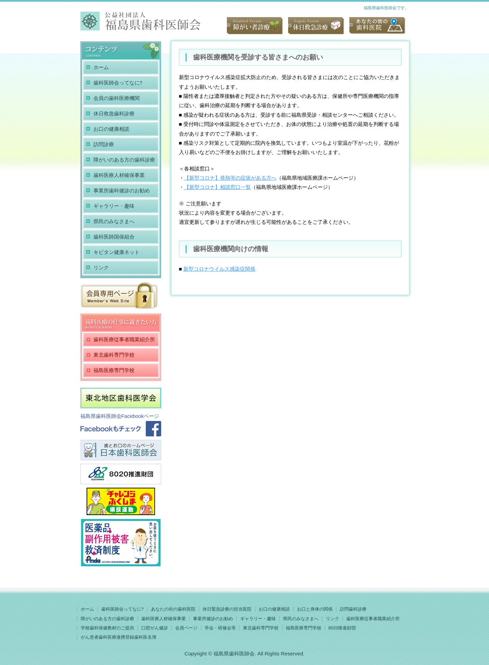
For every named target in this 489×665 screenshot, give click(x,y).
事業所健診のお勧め (213, 618)
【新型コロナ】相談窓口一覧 (217, 187)
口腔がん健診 (154, 627)
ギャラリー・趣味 (113, 206)
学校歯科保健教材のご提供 (107, 627)
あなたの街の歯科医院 (173, 609)
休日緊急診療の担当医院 (227, 609)
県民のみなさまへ (113, 221)
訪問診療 (103, 144)
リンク (101, 267)
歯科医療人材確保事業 (119, 175)
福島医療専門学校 (113, 370)
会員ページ (186, 627)
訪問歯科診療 (353, 609)
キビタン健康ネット (116, 252)
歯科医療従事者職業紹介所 (124, 339)
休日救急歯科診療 (113, 113)
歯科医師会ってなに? (117, 83)
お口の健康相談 (111, 129)
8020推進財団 (342, 627)
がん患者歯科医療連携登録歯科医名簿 (118, 637)
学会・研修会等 (220, 627)
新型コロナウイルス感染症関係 (219, 269)
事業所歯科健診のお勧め (121, 190)
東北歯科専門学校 (113, 355)
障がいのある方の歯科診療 (124, 160)
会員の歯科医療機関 (116, 98)
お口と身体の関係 (315, 609)
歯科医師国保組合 (113, 237)
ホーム (101, 67)
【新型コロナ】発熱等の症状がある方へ (230, 178)
